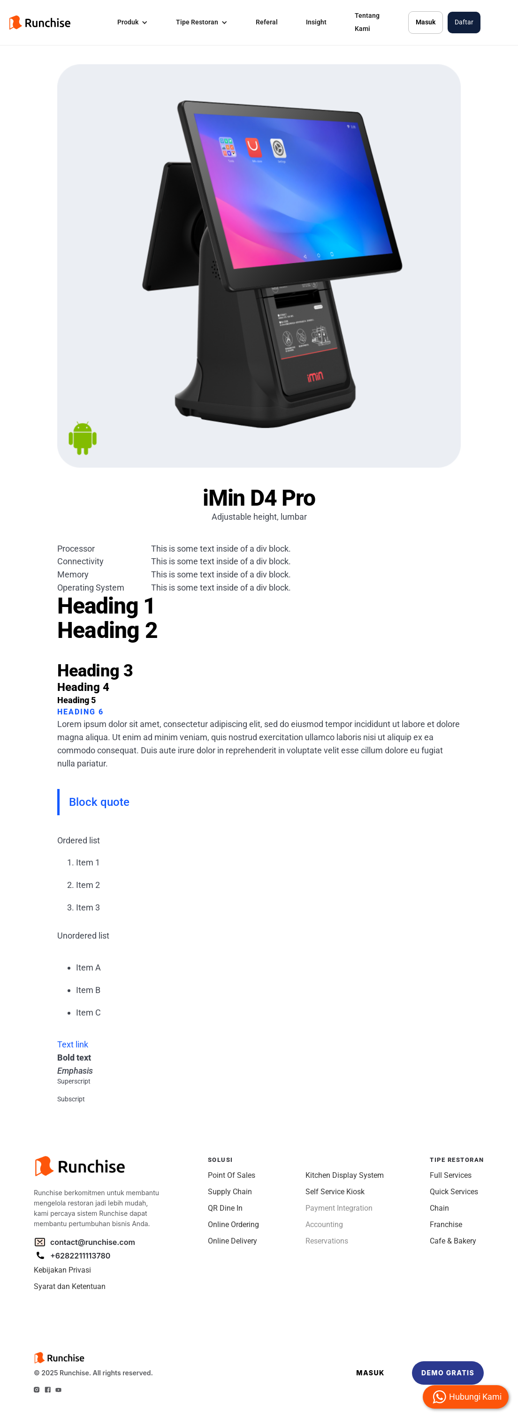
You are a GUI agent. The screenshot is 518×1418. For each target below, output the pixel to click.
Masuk (425, 22)
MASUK (370, 1373)
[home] (39, 22)
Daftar (464, 22)
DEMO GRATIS (447, 1373)
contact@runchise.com (92, 1242)
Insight (316, 22)
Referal (267, 22)
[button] (132, 22)
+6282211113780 (80, 1255)
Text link (72, 1044)
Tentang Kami (367, 22)
